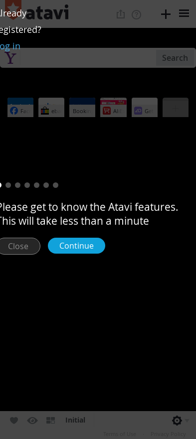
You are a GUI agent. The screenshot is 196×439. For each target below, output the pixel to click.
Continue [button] (76, 245)
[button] (8, 185)
